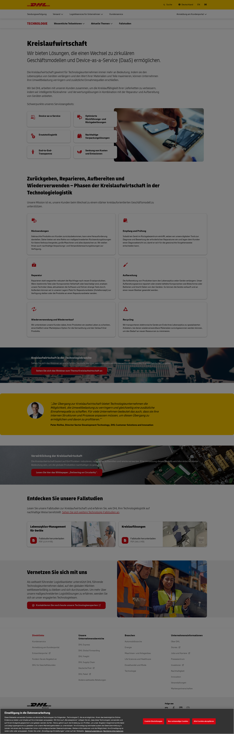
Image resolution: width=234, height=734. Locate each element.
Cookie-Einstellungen (153, 721)
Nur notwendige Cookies (178, 721)
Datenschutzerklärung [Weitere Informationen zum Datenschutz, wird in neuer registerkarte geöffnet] (93, 731)
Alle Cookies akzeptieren (204, 721)
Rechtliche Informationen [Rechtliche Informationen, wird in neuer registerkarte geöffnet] (113, 731)
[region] (117, 721)
